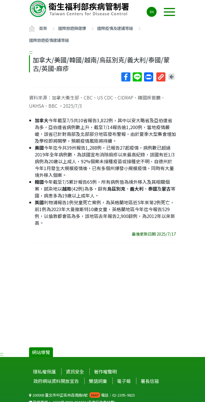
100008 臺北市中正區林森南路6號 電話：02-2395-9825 (82, 395)
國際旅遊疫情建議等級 (49, 40)
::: (30, 51)
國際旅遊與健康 (72, 28)
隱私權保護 (44, 371)
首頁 (43, 28)
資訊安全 (75, 371)
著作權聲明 (105, 371)
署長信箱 (150, 380)
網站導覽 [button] (41, 352)
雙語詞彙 (98, 380)
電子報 (124, 380)
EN (152, 11)
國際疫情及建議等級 (115, 28)
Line (137, 76)
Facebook (125, 76)
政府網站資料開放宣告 (56, 380)
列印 (148, 76)
